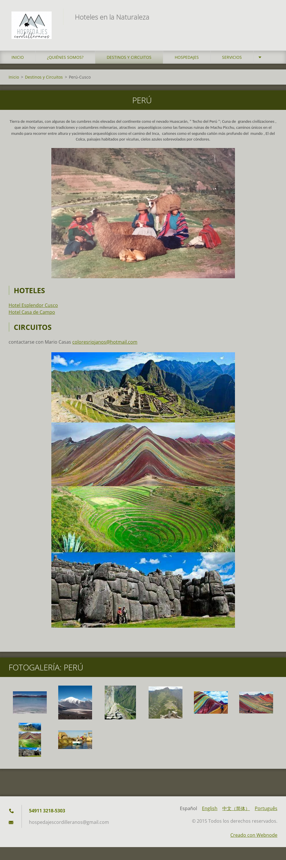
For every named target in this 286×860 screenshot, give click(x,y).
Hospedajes (187, 57)
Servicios (232, 57)
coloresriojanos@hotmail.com (104, 342)
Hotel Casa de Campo (32, 312)
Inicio (17, 57)
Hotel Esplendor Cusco (33, 305)
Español (188, 808)
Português (266, 808)
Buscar (271, 16)
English (209, 808)
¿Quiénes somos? (65, 57)
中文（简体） (236, 808)
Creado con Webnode (253, 835)
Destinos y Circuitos (129, 57)
